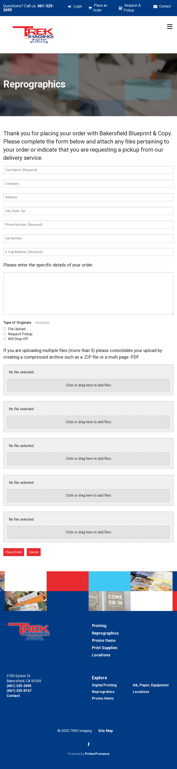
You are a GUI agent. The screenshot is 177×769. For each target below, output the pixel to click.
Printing (99, 625)
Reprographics (105, 633)
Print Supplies (104, 647)
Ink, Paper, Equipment (151, 685)
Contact (165, 6)
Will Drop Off (15, 339)
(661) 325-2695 (19, 686)
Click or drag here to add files (88, 385)
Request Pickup (17, 334)
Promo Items (104, 640)
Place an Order (100, 7)
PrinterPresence (97, 754)
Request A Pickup (132, 7)
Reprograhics (103, 692)
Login (77, 6)
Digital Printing (104, 685)
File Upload (14, 329)
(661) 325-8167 (19, 691)
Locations (101, 655)
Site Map (105, 731)
